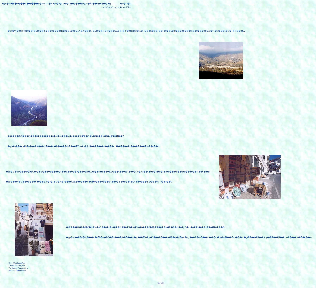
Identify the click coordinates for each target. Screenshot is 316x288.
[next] (160, 282)
